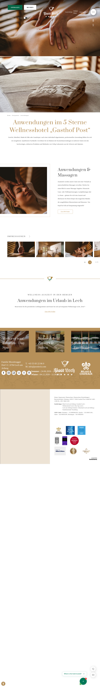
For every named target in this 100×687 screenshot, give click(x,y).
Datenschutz (69, 397)
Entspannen (16, 115)
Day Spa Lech (79, 406)
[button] (3, 684)
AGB (71, 399)
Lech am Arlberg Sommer (70, 407)
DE (93, 20)
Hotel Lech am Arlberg (69, 404)
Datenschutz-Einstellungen (82, 397)
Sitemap (66, 399)
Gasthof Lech (80, 404)
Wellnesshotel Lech (68, 406)
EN (93, 25)
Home (9, 115)
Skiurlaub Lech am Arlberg (86, 407)
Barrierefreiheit (59, 399)
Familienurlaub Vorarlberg (70, 409)
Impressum (62, 397)
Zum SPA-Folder (50, 311)
